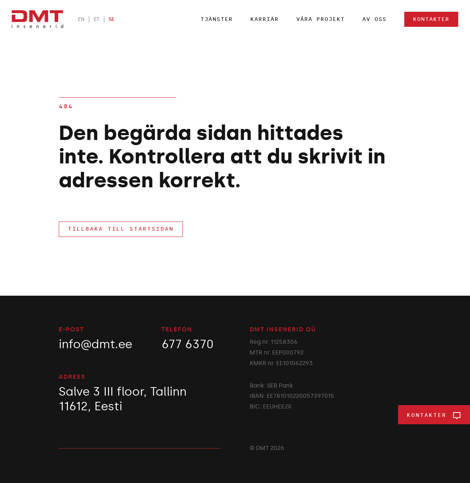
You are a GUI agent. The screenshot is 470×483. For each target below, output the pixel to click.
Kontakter (431, 19)
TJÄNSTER (216, 19)
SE (112, 19)
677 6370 (188, 344)
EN (81, 19)
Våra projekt (320, 19)
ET (97, 19)
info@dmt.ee (95, 344)
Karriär (264, 19)
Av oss (374, 19)
